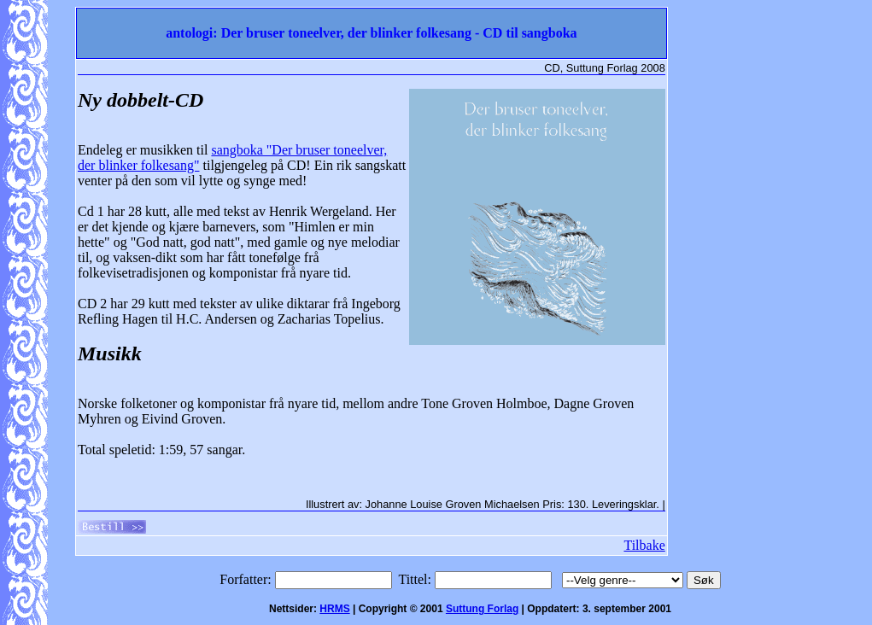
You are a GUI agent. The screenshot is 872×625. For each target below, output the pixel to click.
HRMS (334, 609)
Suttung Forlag (482, 609)
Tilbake (643, 545)
